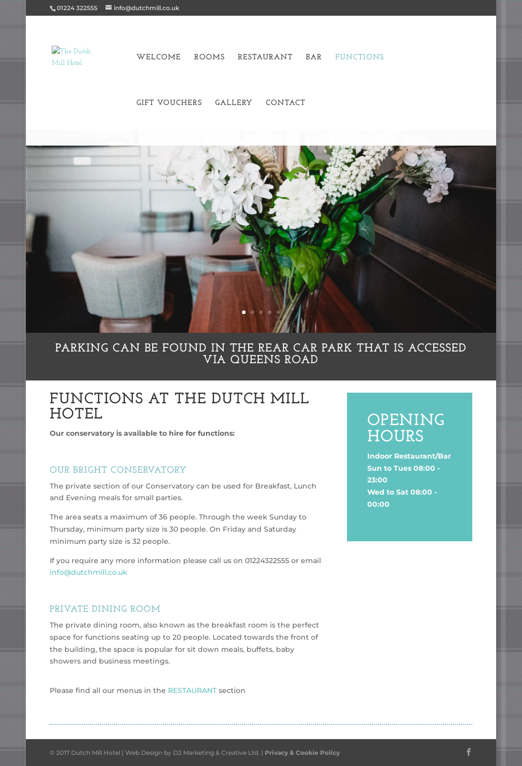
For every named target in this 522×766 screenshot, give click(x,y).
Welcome (158, 57)
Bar (314, 57)
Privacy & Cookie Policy (302, 752)
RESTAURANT (191, 690)
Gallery (234, 103)
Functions (359, 57)
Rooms (209, 57)
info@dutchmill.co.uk (88, 572)
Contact (285, 103)
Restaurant (265, 57)
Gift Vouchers (169, 103)
